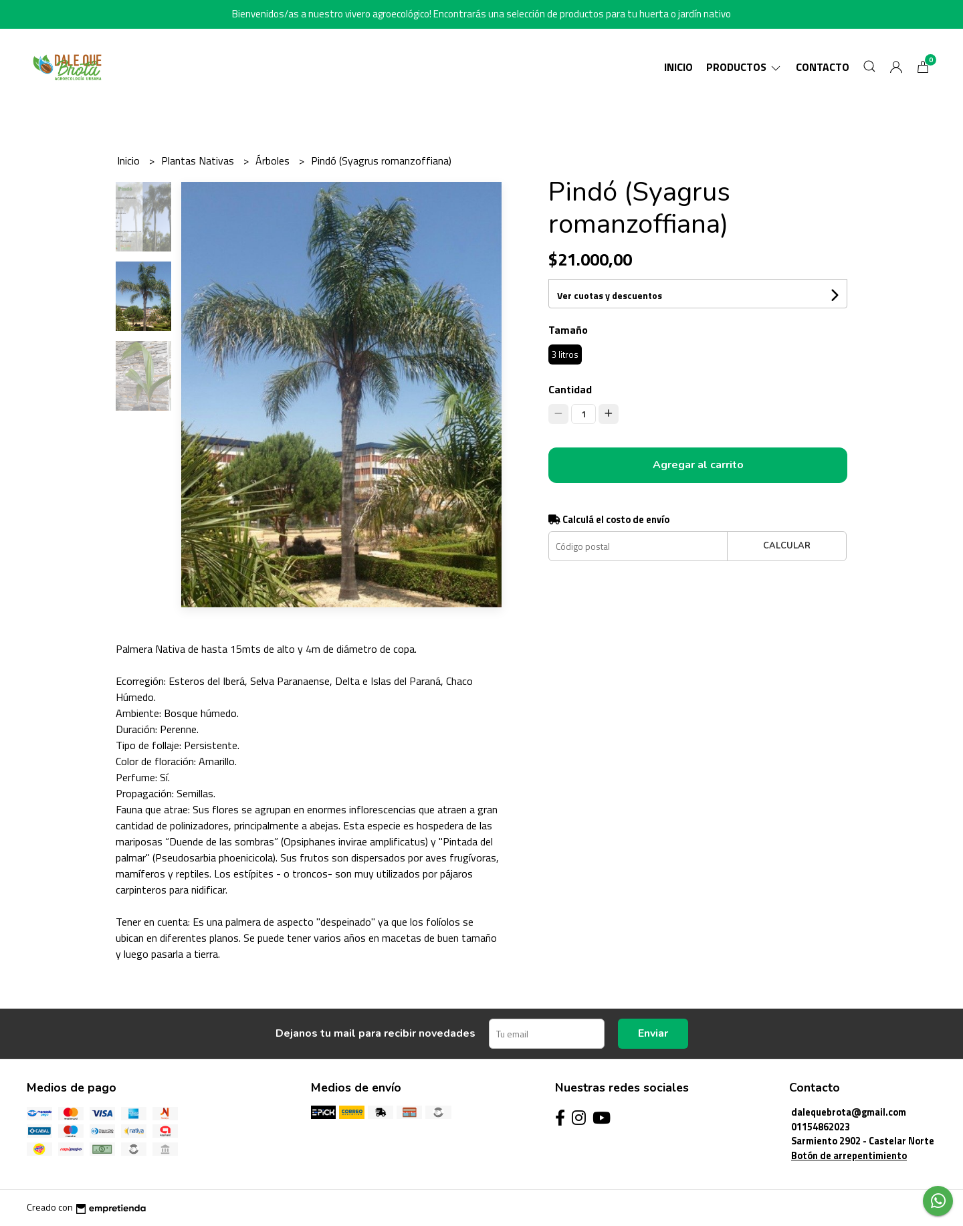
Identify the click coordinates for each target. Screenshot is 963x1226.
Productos (744, 67)
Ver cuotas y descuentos (609, 295)
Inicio (678, 67)
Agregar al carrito (698, 464)
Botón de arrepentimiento (849, 1155)
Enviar (653, 1033)
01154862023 (820, 1127)
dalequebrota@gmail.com (848, 1112)
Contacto (822, 67)
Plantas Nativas (199, 160)
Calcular (787, 546)
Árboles (273, 160)
